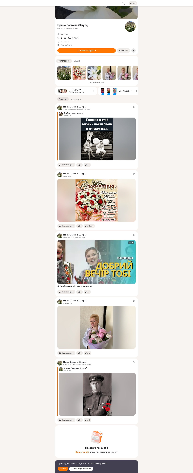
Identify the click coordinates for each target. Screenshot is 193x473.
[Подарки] (23, 36)
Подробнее (66, 45)
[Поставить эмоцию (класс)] (87, 165)
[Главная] (23, 13)
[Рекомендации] (35, 48)
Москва (64, 34)
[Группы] (47, 13)
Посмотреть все (96, 82)
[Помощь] (23, 48)
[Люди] (35, 25)
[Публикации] (23, 25)
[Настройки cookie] (35, 469)
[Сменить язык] (35, 458)
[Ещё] (35, 452)
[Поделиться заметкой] (79, 165)
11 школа (64, 41)
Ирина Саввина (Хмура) (72, 25)
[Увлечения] (35, 13)
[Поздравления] (35, 36)
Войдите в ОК (82, 452)
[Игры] (47, 36)
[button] (64, 61)
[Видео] (47, 25)
